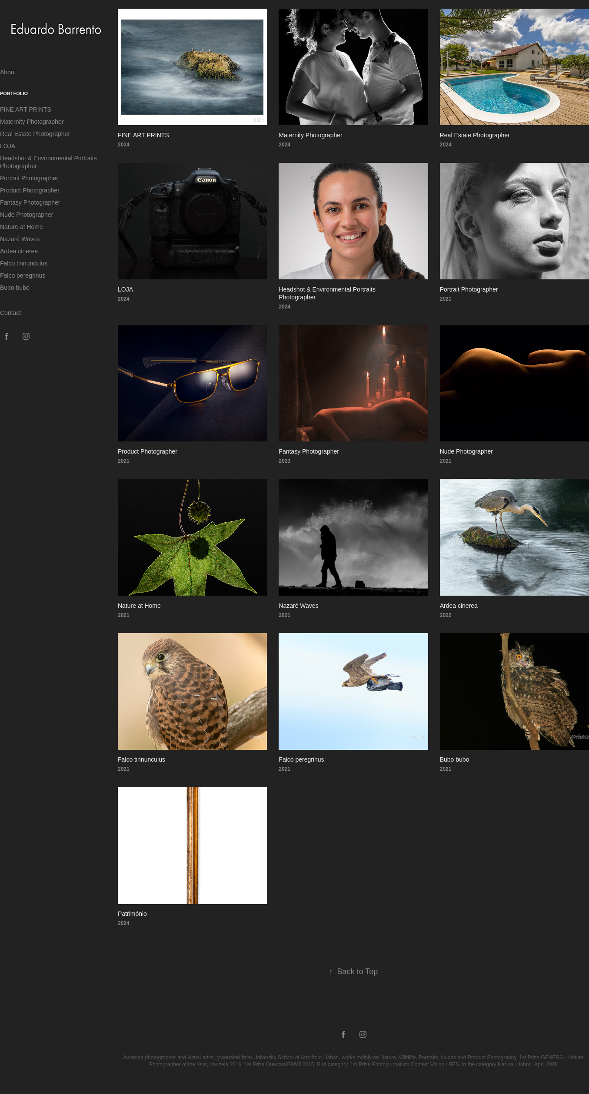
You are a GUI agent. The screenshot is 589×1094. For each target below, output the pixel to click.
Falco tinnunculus (23, 263)
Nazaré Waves (20, 238)
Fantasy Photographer (30, 202)
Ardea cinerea (19, 251)
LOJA (7, 146)
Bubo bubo (15, 287)
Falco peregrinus (22, 275)
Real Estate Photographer (35, 133)
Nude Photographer (26, 214)
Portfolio (14, 93)
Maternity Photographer (31, 121)
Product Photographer (30, 190)
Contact (10, 312)
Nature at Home (21, 226)
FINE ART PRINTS (25, 109)
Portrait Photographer (29, 178)
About (8, 72)
